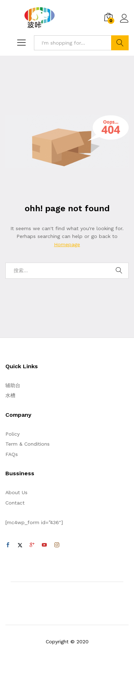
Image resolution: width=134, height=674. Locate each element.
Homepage (67, 244)
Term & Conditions (27, 444)
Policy (12, 434)
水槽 (10, 395)
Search (120, 42)
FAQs (11, 454)
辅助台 (12, 385)
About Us (16, 492)
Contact (15, 503)
